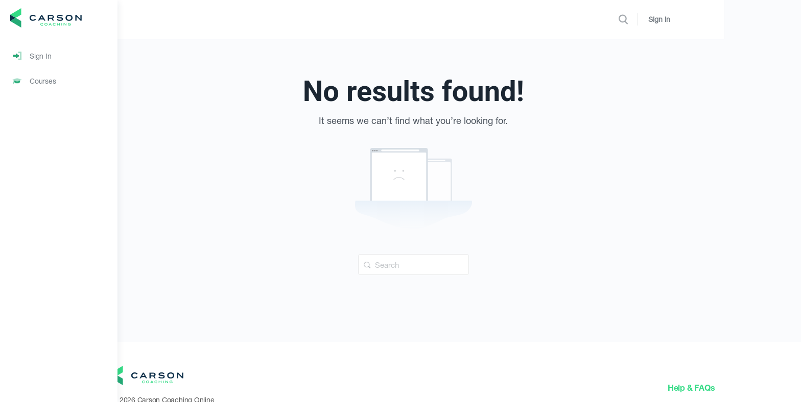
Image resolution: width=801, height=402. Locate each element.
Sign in (744, 19)
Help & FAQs (737, 387)
